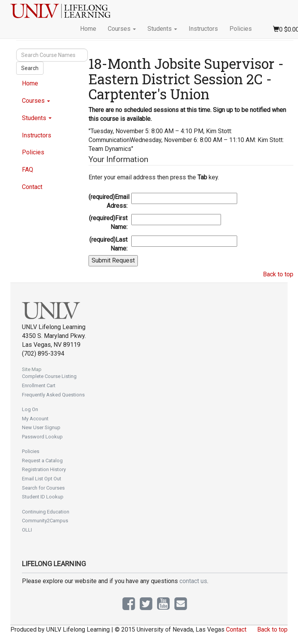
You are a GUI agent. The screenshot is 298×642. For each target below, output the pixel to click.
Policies (240, 28)
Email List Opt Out (41, 479)
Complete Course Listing (49, 376)
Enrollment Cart (38, 385)
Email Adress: (109, 201)
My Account (35, 418)
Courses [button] (122, 28)
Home (88, 28)
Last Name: (108, 244)
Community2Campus (45, 520)
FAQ (27, 169)
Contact (32, 187)
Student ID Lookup (43, 497)
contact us (193, 581)
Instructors (203, 28)
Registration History (44, 469)
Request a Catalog (42, 460)
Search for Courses (43, 488)
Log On (30, 409)
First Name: (108, 222)
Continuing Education (45, 512)
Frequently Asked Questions (53, 395)
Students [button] (162, 28)
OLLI (27, 530)
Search (30, 68)
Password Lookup (42, 437)
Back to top (278, 274)
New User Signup (41, 427)
